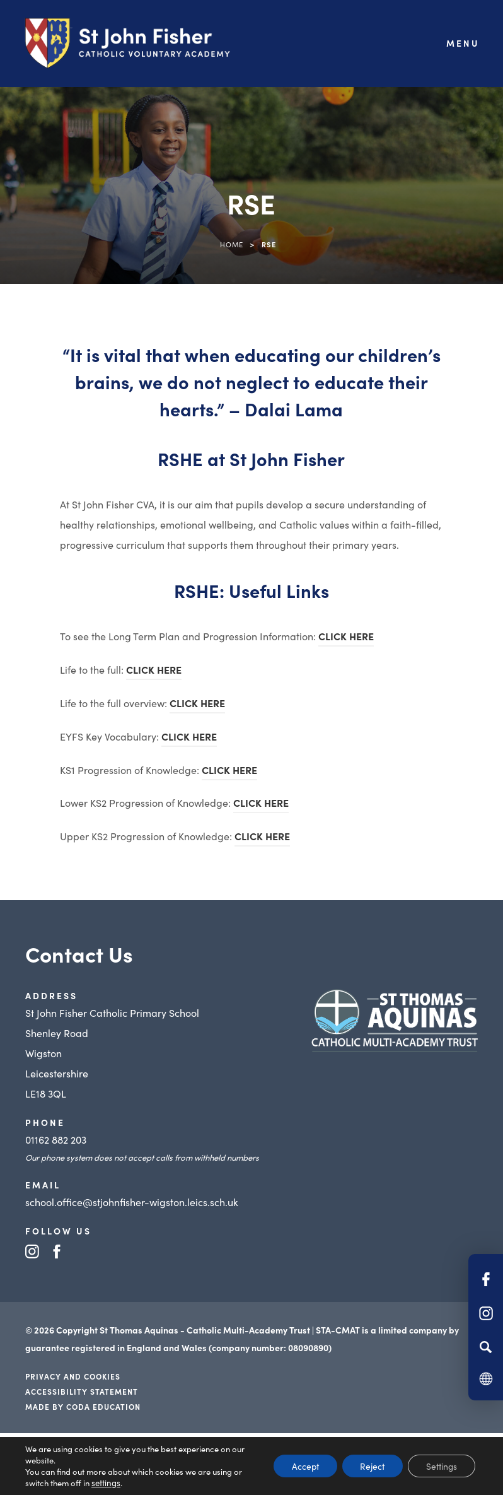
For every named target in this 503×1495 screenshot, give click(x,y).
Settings (440, 1466)
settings (105, 1483)
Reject (368, 1466)
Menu (463, 43)
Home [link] (231, 244)
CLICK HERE (346, 638)
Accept (298, 1466)
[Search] (485, 1347)
